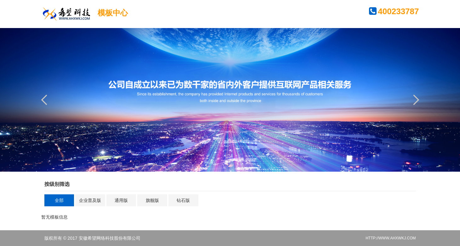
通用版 (121, 200)
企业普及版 (90, 200)
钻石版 (183, 200)
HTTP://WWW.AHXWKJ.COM (391, 238)
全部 (59, 200)
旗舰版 (152, 200)
